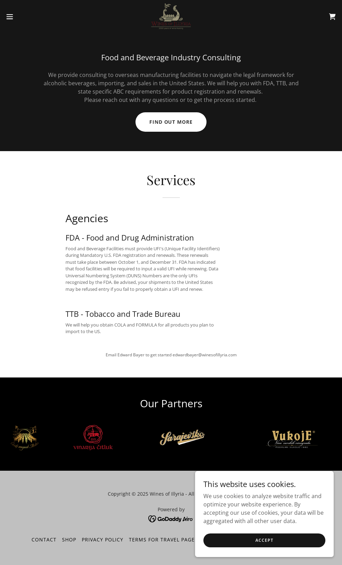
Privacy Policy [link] (102, 539)
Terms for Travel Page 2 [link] (164, 539)
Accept (264, 554)
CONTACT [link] (44, 539)
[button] (28, 17)
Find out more (171, 122)
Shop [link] (69, 539)
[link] (171, 17)
